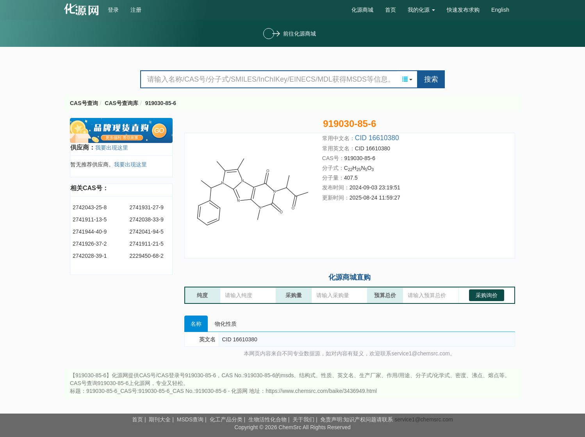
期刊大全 (160, 419)
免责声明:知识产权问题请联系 (357, 419)
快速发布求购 (463, 10)
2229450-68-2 (147, 256)
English (500, 10)
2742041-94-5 (147, 231)
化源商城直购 (349, 277)
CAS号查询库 (121, 103)
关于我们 (303, 419)
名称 (196, 324)
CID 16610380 (377, 138)
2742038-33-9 (147, 219)
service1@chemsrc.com (423, 419)
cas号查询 (83, 9)
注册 (135, 10)
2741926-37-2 (90, 244)
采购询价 (487, 295)
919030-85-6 (160, 103)
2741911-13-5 (90, 219)
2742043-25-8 (90, 207)
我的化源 (421, 10)
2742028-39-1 (90, 256)
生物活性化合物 (267, 419)
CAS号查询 (84, 103)
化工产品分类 (226, 419)
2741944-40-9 (90, 231)
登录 (113, 10)
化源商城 (362, 10)
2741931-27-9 (147, 207)
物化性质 (226, 324)
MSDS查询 (190, 419)
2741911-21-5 (147, 244)
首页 (390, 10)
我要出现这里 (111, 147)
